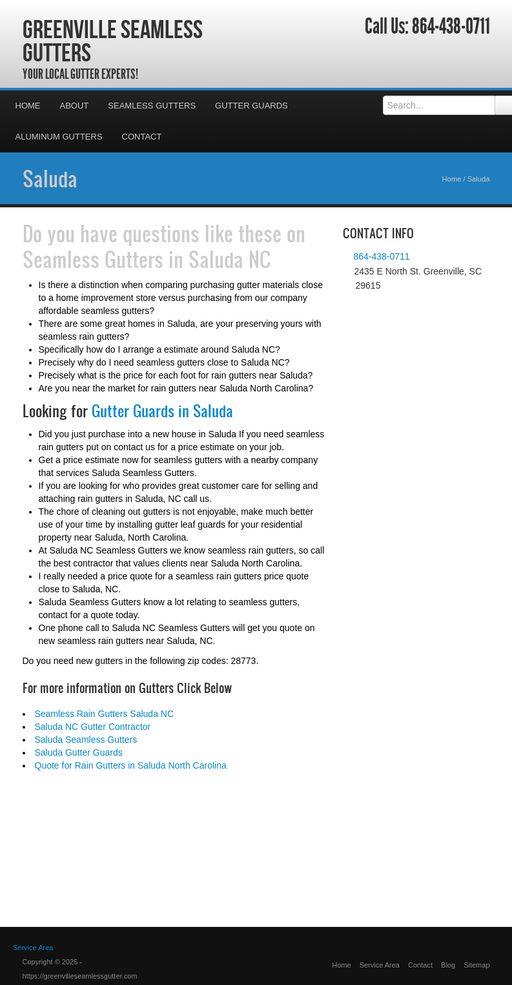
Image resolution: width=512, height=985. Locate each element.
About (74, 105)
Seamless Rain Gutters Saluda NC (104, 714)
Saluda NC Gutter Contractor (93, 726)
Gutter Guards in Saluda (162, 410)
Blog (448, 965)
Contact (142, 136)
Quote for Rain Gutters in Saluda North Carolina (131, 765)
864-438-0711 (451, 26)
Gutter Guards (251, 105)
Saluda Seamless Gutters (86, 739)
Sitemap (476, 965)
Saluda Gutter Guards (79, 752)
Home (28, 105)
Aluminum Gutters (59, 136)
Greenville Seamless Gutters (113, 40)
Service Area (380, 965)
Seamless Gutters (152, 105)
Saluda (50, 178)
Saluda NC (230, 259)
